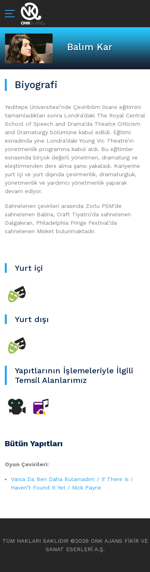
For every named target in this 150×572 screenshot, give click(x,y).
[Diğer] (41, 406)
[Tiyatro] (17, 294)
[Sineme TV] (17, 406)
